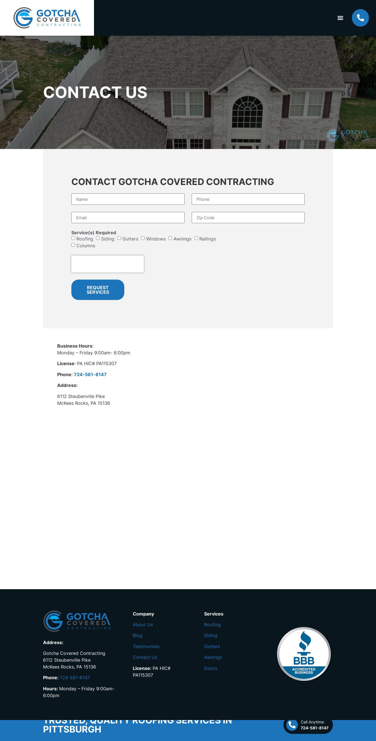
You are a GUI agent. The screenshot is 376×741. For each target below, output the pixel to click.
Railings (207, 239)
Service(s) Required (93, 232)
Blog (137, 635)
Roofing (84, 239)
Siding (107, 239)
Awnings (182, 239)
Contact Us (145, 657)
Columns (85, 245)
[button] (340, 18)
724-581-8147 (75, 677)
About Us (143, 624)
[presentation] (107, 263)
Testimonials (146, 646)
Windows (156, 239)
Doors (210, 668)
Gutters (130, 239)
